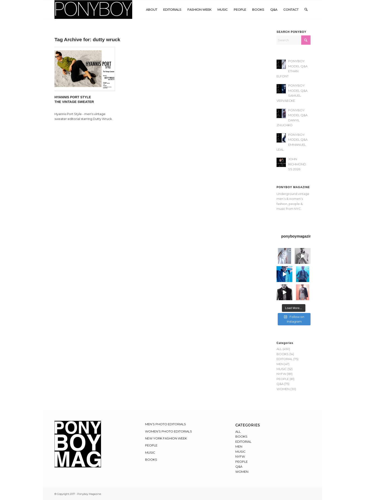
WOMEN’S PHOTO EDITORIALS (168, 431)
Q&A (280, 384)
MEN (280, 364)
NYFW (281, 374)
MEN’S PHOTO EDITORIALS (165, 424)
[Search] (306, 9)
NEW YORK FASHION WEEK (166, 438)
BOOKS (283, 354)
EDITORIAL (285, 359)
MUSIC (282, 369)
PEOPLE (283, 379)
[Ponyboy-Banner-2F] (93, 9)
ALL (279, 349)
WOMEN (283, 389)
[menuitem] (151, 9)
